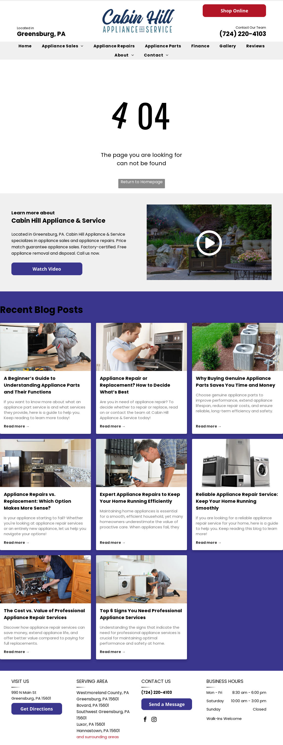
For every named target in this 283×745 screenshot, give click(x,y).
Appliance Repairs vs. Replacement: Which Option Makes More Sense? (37, 501)
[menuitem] (25, 46)
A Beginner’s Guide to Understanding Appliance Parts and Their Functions (42, 385)
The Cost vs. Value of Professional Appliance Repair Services (44, 614)
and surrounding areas (98, 736)
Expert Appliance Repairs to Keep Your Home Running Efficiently (140, 497)
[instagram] (154, 720)
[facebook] (145, 720)
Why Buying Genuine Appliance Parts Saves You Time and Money (235, 381)
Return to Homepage (142, 182)
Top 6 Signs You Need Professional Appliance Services (141, 614)
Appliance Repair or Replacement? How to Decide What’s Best (135, 385)
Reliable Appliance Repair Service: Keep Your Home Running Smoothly (237, 501)
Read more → (16, 426)
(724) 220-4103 (242, 34)
